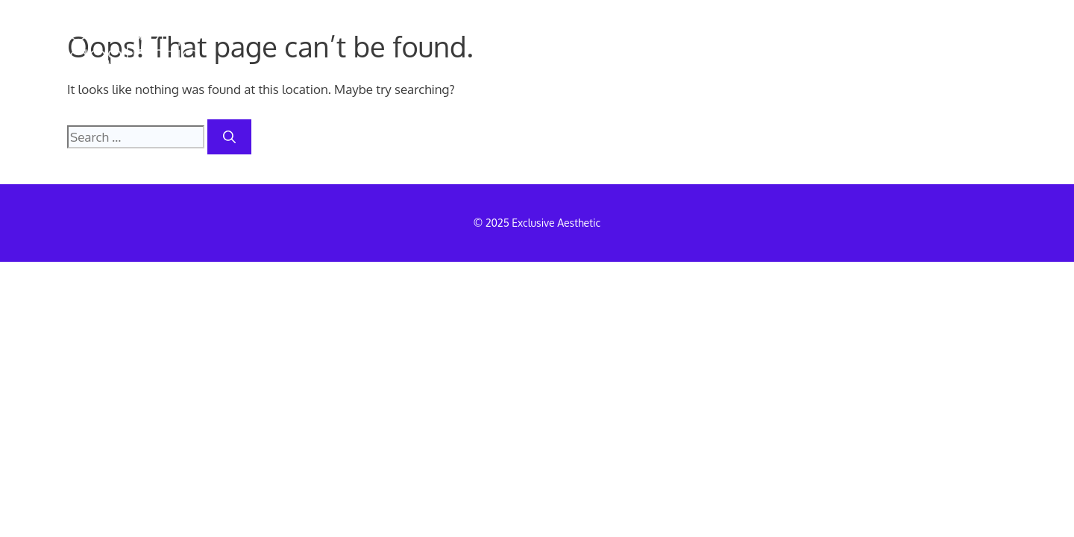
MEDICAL (675, 49)
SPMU (773, 49)
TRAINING (874, 49)
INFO (973, 49)
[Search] (229, 137)
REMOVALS (559, 49)
